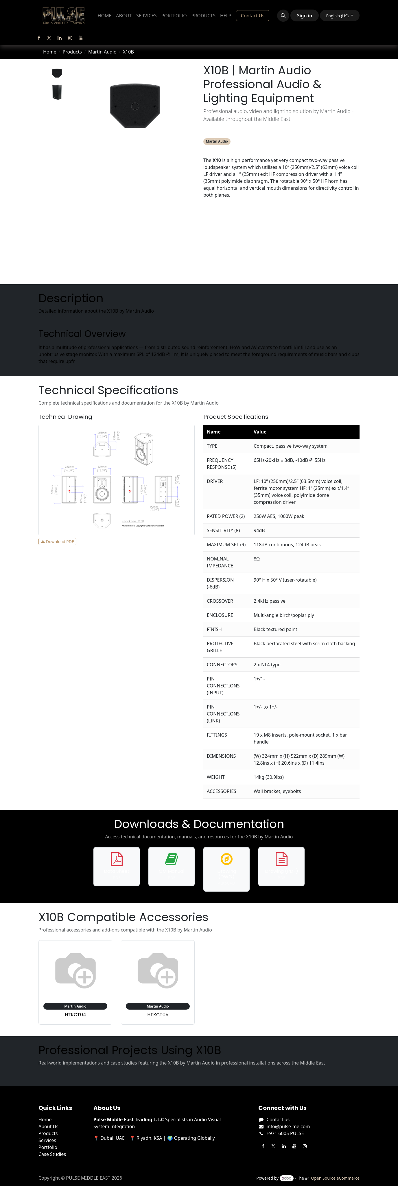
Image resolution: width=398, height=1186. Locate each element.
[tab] (57, 73)
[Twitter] (49, 38)
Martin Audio (102, 52)
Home (49, 52)
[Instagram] (70, 38)
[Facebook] (38, 38)
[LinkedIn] (59, 38)
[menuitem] (104, 15)
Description (281, 214)
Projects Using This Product (281, 260)
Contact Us (252, 15)
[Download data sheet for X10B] (116, 866)
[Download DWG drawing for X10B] (226, 869)
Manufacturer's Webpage (281, 271)
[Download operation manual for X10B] (171, 866)
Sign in (304, 15)
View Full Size (97, 541)
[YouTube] (80, 38)
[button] (283, 16)
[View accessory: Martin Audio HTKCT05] (157, 982)
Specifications (281, 225)
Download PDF (57, 541)
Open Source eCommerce (335, 1178)
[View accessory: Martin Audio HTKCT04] (75, 982)
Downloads (281, 237)
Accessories (281, 248)
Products (72, 52)
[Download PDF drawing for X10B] (281, 866)
